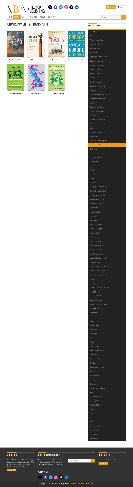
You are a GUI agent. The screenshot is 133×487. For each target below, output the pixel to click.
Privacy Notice (89, 484)
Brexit (92, 78)
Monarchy (93, 313)
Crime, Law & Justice (97, 111)
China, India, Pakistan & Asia (99, 94)
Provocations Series (97, 350)
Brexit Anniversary (96, 82)
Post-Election (94, 346)
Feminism (93, 174)
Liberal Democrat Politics (98, 275)
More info (11, 470)
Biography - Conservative (98, 57)
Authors (25, 17)
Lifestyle (93, 283)
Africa (92, 36)
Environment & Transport (98, 145)
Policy (92, 342)
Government (94, 208)
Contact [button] (52, 17)
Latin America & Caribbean (99, 266)
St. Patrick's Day (95, 397)
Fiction (92, 178)
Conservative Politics (97, 107)
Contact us (103, 463)
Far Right (93, 170)
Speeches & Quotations (98, 388)
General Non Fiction (96, 204)
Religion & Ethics (95, 359)
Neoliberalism (94, 325)
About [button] (43, 17)
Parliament (93, 334)
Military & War (94, 309)
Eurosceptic (94, 162)
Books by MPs (95, 74)
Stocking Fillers (95, 401)
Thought (93, 409)
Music (92, 317)
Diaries (92, 128)
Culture (92, 115)
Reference (93, 355)
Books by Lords (95, 69)
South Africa (94, 384)
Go (93, 461)
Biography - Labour (96, 61)
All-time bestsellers (96, 40)
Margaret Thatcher (96, 296)
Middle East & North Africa (99, 304)
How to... (93, 237)
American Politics (96, 44)
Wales (92, 422)
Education (93, 136)
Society (92, 380)
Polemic (92, 338)
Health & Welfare (95, 212)
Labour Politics (95, 262)
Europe (92, 153)
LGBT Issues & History (97, 271)
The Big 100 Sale (95, 405)
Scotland (93, 371)
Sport (92, 392)
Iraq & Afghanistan (96, 254)
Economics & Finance (97, 132)
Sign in (121, 7)
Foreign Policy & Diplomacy (99, 187)
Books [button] (17, 17)
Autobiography (95, 48)
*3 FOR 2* (93, 32)
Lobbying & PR (95, 292)
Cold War (93, 103)
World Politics (94, 430)
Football (92, 183)
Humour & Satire (95, 241)
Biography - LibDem (96, 65)
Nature (92, 321)
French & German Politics (98, 191)
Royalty (92, 363)
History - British (95, 220)
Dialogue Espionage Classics (99, 124)
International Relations (97, 250)
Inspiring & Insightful (97, 246)
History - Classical (96, 225)
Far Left (92, 166)
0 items (111, 7)
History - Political (96, 233)
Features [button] (34, 17)
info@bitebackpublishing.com (113, 460)
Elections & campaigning (98, 141)
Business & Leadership (97, 86)
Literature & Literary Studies (99, 287)
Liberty (92, 279)
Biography (93, 53)
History (92, 216)
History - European (96, 229)
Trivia (91, 413)
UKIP (91, 417)
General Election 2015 (97, 195)
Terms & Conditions (77, 484)
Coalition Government (97, 99)
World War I (94, 434)
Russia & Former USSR (97, 367)
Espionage (93, 149)
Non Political (94, 329)
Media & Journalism (96, 300)
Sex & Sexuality (95, 376)
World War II (94, 439)
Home (10, 17)
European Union (95, 157)
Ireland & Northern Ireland (98, 258)
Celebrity (93, 90)
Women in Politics (96, 426)
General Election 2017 (97, 199)
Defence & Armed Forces (98, 120)
